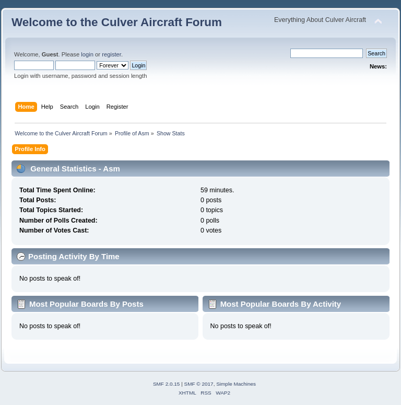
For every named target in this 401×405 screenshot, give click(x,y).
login (87, 54)
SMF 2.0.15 (166, 384)
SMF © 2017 (199, 384)
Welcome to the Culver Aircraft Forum (116, 22)
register (111, 54)
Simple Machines (236, 384)
